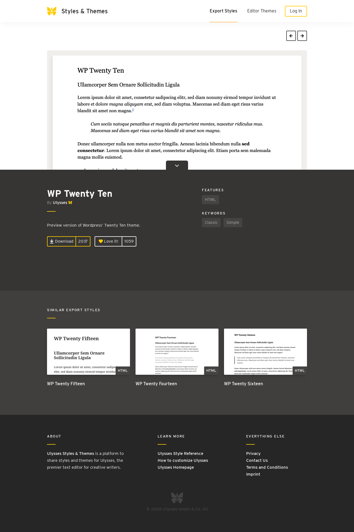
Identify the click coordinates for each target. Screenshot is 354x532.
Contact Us (257, 460)
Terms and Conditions (267, 467)
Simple (233, 222)
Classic (211, 222)
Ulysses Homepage (176, 467)
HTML (210, 199)
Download (61, 241)
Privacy (253, 453)
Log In (296, 11)
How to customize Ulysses (183, 460)
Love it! (108, 241)
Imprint (253, 474)
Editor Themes (261, 11)
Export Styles (223, 11)
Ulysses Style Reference (180, 453)
